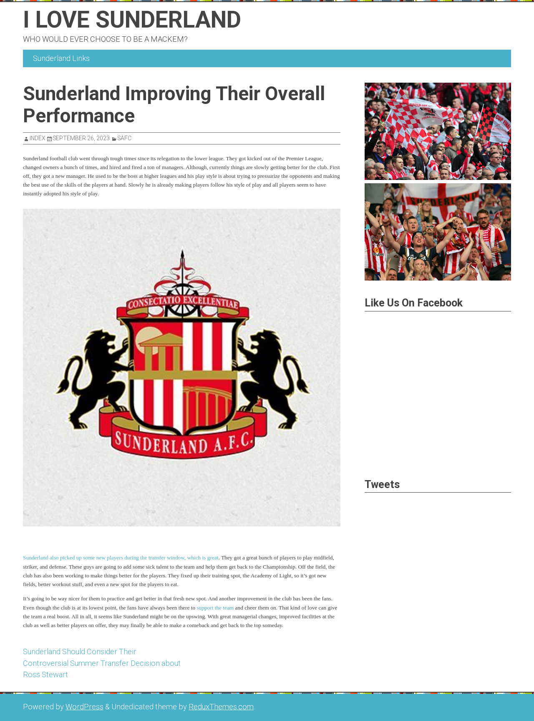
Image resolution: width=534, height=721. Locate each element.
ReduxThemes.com (221, 706)
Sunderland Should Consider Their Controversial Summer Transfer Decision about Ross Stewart (102, 663)
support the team (215, 608)
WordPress (84, 706)
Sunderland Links (61, 58)
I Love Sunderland (132, 19)
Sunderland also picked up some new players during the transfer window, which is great (120, 557)
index (37, 138)
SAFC (124, 138)
